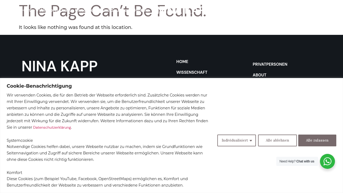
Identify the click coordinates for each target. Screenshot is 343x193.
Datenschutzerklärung (52, 127)
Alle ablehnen (276, 140)
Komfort (14, 173)
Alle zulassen (317, 140)
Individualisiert (232, 140)
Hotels (141, 10)
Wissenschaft (55, 10)
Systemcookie (20, 140)
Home (28, 10)
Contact (309, 10)
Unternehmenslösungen (103, 10)
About (266, 10)
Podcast (287, 10)
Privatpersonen (237, 10)
